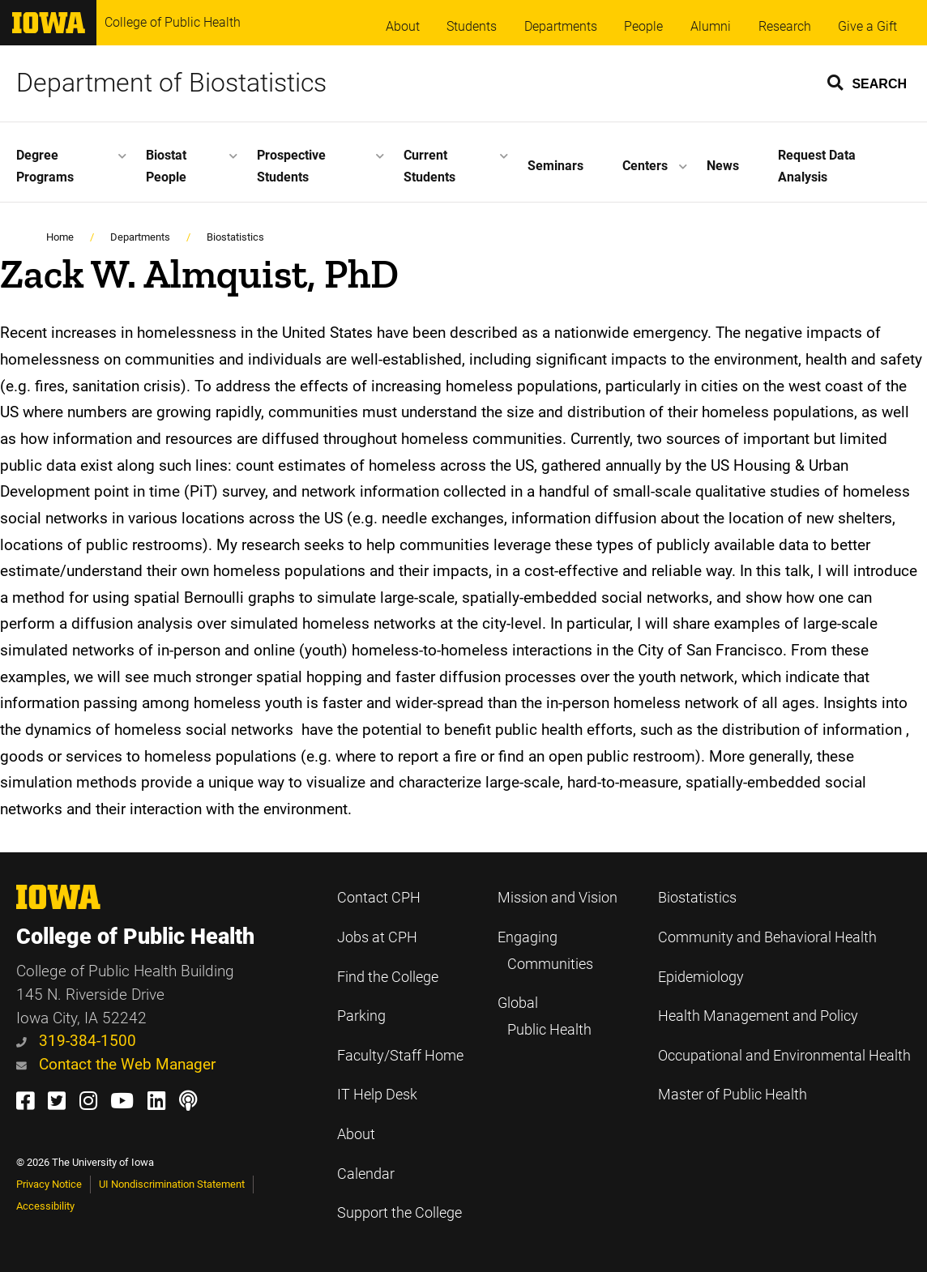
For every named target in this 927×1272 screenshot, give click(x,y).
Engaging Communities (545, 950)
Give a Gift (867, 26)
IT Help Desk (377, 1094)
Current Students (429, 166)
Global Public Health (545, 1016)
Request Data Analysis (817, 166)
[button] (868, 81)
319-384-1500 (76, 1040)
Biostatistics (235, 237)
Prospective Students (291, 166)
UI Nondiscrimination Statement (172, 1184)
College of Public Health (173, 22)
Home (60, 237)
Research (784, 26)
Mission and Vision (557, 898)
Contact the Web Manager (116, 1064)
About (403, 26)
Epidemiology (701, 977)
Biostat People (166, 166)
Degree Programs (45, 166)
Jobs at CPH (377, 937)
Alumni (710, 26)
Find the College (387, 977)
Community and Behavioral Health (767, 937)
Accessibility (45, 1206)
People (643, 26)
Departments (560, 26)
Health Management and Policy (758, 1016)
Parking (361, 1016)
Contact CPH (379, 898)
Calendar (366, 1174)
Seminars (555, 165)
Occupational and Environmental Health (784, 1056)
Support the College (399, 1213)
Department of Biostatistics (171, 82)
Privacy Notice (49, 1184)
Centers (645, 165)
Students (471, 26)
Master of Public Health (732, 1094)
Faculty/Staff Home (400, 1056)
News (723, 165)
